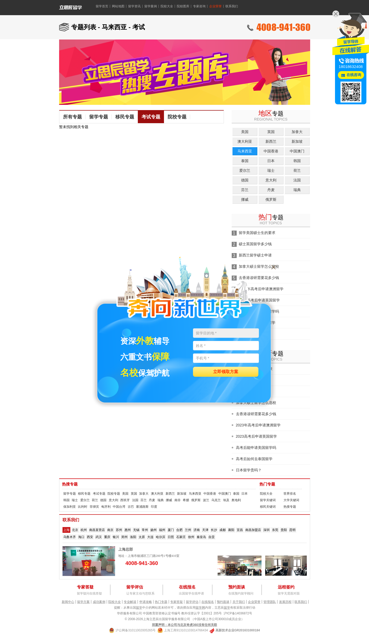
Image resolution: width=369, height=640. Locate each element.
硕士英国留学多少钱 (255, 244)
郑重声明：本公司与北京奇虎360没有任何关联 (184, 625)
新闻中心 (68, 602)
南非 (177, 500)
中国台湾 (119, 506)
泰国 (244, 161)
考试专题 (150, 116)
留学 (139, 607)
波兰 (206, 500)
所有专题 (72, 116)
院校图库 (183, 6)
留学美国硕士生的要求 (257, 233)
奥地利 (236, 500)
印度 (154, 506)
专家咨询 (199, 6)
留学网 (200, 607)
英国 (271, 132)
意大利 (270, 180)
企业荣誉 (215, 6)
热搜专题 (70, 484)
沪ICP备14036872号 (238, 613)
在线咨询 (354, 75)
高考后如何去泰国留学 (254, 459)
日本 (271, 161)
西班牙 (125, 500)
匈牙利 (106, 506)
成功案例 (99, 602)
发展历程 (285, 602)
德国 (244, 180)
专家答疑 (176, 602)
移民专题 (124, 116)
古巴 (131, 506)
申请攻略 (145, 602)
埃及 (226, 500)
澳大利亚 (244, 141)
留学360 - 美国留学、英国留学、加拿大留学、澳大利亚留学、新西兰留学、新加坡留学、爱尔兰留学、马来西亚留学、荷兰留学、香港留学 (77, 9)
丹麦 (271, 190)
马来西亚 (244, 151)
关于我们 (238, 602)
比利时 (82, 506)
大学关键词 (291, 500)
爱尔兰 (244, 170)
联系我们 (231, 6)
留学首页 (102, 6)
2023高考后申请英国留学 (256, 436)
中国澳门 (297, 151)
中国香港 (271, 151)
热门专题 (267, 484)
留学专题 (98, 116)
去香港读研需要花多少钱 (256, 414)
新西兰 (270, 141)
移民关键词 (268, 506)
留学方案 (83, 602)
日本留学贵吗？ (249, 470)
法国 (297, 180)
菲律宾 (94, 506)
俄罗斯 (270, 199)
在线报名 (207, 602)
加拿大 (297, 132)
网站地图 (118, 6)
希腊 (186, 500)
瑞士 (271, 170)
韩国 (297, 161)
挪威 (244, 199)
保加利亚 (69, 506)
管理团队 (269, 602)
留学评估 (192, 602)
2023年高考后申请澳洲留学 (258, 425)
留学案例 (150, 6)
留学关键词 (268, 500)
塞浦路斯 (142, 506)
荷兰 (297, 170)
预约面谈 (223, 602)
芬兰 (244, 190)
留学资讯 (134, 6)
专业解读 (130, 602)
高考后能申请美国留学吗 (256, 447)
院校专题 (177, 116)
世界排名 (289, 493)
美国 (244, 132)
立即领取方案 (225, 371)
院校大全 (167, 6)
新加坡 (297, 141)
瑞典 (297, 190)
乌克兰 (216, 500)
